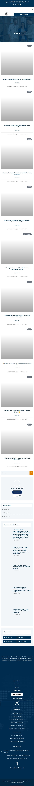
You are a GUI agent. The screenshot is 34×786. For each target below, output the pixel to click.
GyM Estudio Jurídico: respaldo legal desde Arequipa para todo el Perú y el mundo (22, 589)
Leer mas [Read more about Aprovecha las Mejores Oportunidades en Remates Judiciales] (17, 225)
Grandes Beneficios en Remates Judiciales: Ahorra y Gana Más (17, 316)
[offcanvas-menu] (32, 9)
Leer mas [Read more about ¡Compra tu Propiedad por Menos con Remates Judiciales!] (17, 177)
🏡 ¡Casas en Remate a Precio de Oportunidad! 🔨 (17, 363)
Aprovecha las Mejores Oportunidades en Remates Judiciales (17, 221)
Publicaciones (17, 492)
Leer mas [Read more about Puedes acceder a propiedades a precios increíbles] (17, 130)
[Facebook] (14, 5)
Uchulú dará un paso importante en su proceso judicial (21, 566)
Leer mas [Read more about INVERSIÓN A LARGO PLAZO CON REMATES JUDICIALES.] (17, 463)
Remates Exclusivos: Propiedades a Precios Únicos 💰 (17, 411)
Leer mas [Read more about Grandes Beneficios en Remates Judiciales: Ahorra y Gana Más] (17, 320)
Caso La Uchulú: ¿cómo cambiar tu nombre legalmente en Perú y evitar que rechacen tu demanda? (20, 550)
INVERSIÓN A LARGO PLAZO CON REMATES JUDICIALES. (17, 458)
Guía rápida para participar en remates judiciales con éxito (17, 268)
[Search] (31, 473)
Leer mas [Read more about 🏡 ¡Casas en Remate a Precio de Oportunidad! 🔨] (17, 368)
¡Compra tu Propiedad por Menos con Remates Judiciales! (17, 173)
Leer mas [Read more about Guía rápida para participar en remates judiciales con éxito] (17, 272)
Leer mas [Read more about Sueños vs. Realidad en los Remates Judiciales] (17, 82)
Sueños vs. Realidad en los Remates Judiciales (17, 79)
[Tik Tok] (20, 5)
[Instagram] (18, 5)
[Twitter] (16, 5)
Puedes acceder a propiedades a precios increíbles (17, 126)
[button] (10, 637)
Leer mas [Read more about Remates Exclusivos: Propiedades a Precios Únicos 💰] (17, 415)
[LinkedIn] (20, 496)
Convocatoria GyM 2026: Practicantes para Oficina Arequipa (21, 611)
